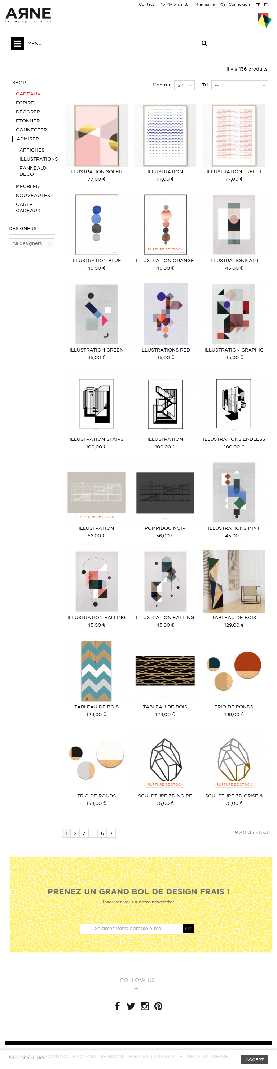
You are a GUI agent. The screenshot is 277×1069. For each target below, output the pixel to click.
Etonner (28, 121)
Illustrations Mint (234, 528)
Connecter (31, 130)
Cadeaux (28, 94)
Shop (19, 82)
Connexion (239, 4)
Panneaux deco (33, 171)
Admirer (28, 139)
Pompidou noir (165, 528)
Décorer (28, 112)
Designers (22, 228)
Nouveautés (33, 195)
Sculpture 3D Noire (165, 796)
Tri (205, 85)
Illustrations (37, 159)
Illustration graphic (234, 350)
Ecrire (25, 103)
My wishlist (174, 4)
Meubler (27, 186)
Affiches (31, 150)
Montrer (162, 85)
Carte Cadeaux (28, 207)
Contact (146, 4)
